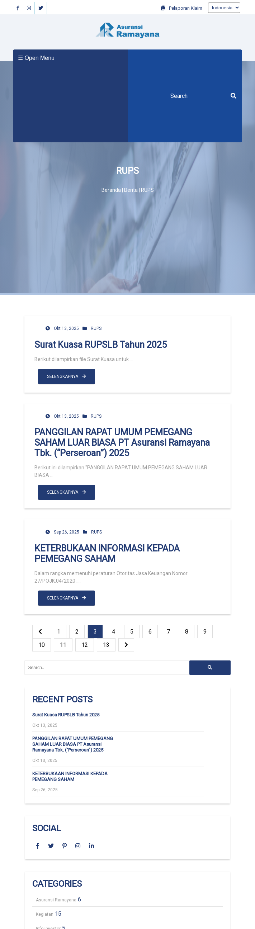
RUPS (96, 328)
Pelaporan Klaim (181, 8)
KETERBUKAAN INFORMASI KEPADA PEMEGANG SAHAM (107, 553)
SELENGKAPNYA (66, 376)
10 (41, 644)
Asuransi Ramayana (56, 899)
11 (63, 644)
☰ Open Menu (36, 58)
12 (84, 644)
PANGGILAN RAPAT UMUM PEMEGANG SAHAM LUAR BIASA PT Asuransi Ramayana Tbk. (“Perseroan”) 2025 (122, 442)
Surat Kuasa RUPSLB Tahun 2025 (100, 345)
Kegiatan (44, 914)
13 (106, 644)
